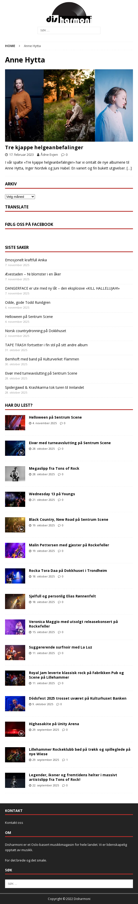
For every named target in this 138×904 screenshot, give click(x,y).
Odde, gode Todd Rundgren (27, 302)
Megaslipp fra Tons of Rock (54, 468)
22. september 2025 (45, 785)
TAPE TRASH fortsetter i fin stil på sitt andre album (46, 344)
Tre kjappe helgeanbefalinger (44, 147)
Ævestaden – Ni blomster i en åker (33, 274)
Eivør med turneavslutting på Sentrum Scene (41, 373)
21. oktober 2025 (43, 500)
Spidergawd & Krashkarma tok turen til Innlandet (44, 387)
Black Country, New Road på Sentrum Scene (68, 519)
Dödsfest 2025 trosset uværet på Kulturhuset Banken (77, 698)
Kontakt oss (14, 822)
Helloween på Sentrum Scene (29, 316)
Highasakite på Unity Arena (54, 723)
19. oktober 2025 (43, 525)
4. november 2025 (44, 423)
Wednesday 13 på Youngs (52, 493)
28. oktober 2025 (43, 448)
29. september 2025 (45, 729)
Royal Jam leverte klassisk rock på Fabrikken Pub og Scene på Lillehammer (76, 675)
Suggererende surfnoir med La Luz (60, 647)
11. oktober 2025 (43, 653)
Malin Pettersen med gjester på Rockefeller (69, 545)
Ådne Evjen (49, 154)
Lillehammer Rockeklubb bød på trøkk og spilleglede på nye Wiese (79, 751)
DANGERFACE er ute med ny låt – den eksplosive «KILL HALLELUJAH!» (62, 288)
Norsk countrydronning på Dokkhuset (35, 330)
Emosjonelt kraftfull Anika (26, 259)
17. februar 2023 (21, 154)
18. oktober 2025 (43, 576)
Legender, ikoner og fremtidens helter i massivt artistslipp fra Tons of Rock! (73, 777)
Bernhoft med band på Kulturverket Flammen (42, 359)
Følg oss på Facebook (29, 224)
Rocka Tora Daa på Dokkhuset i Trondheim (68, 570)
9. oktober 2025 (42, 704)
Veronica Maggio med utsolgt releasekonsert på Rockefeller (73, 624)
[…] (129, 168)
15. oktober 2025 (43, 632)
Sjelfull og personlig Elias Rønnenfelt (62, 596)
